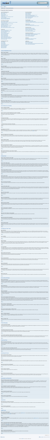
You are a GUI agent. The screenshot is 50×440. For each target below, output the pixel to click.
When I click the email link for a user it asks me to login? (7, 27)
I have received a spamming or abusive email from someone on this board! (34, 22)
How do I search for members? (29, 30)
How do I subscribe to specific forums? (30, 35)
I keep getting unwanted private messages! (30, 21)
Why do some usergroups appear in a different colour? (31, 16)
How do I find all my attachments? (29, 39)
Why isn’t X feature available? (29, 42)
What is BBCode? (3, 41)
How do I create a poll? (4, 32)
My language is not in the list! (4, 24)
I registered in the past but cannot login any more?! (7, 16)
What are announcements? (4, 45)
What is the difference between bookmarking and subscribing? (32, 33)
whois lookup (7, 424)
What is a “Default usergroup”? (29, 17)
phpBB (33, 130)
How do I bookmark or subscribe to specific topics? (31, 34)
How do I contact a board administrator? (30, 44)
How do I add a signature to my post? (5, 31)
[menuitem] (5, 6)
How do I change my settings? (4, 21)
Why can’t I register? (3, 14)
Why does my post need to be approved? (6, 38)
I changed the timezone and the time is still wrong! (7, 23)
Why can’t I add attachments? (4, 35)
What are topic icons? (3, 47)
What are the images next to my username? (6, 25)
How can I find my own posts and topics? (30, 31)
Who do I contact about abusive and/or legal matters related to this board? (34, 43)
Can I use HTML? (3, 42)
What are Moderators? (28, 13)
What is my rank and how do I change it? (6, 26)
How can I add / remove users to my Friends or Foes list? (32, 25)
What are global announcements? (5, 44)
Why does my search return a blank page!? (30, 29)
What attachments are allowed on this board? (30, 38)
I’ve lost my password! (3, 17)
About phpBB (9, 413)
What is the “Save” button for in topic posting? (6, 37)
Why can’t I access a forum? (4, 34)
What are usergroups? (28, 14)
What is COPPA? (3, 13)
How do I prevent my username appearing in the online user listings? (9, 22)
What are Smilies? (3, 43)
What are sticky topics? (4, 46)
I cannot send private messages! (29, 20)
